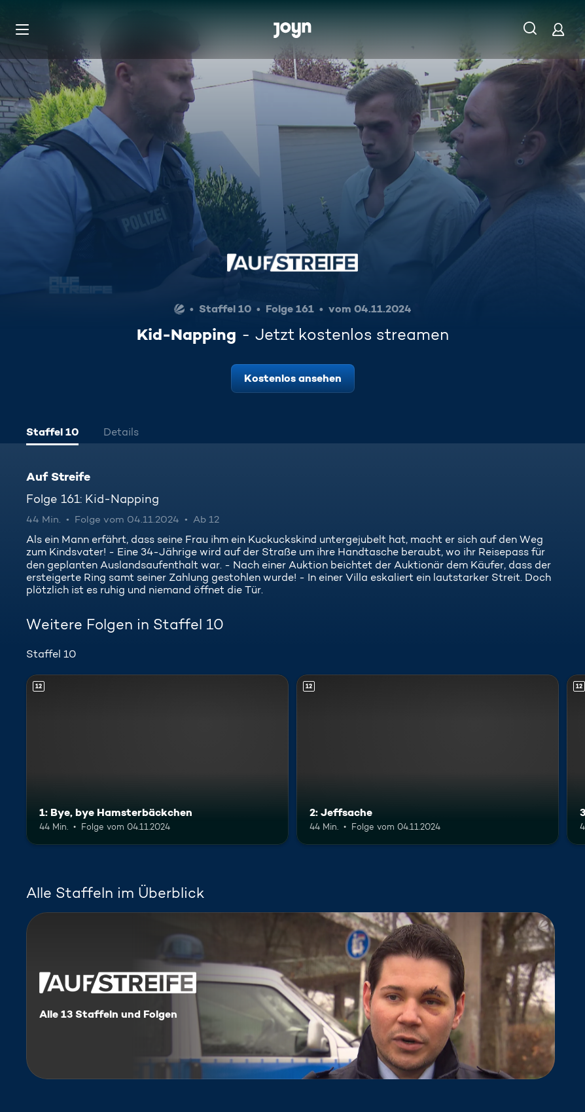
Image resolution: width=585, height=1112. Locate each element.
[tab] (52, 433)
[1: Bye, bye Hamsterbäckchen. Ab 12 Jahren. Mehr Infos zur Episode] (157, 760)
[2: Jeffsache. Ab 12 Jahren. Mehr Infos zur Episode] (427, 760)
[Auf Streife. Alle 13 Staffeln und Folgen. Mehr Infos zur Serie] (290, 995)
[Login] (558, 29)
